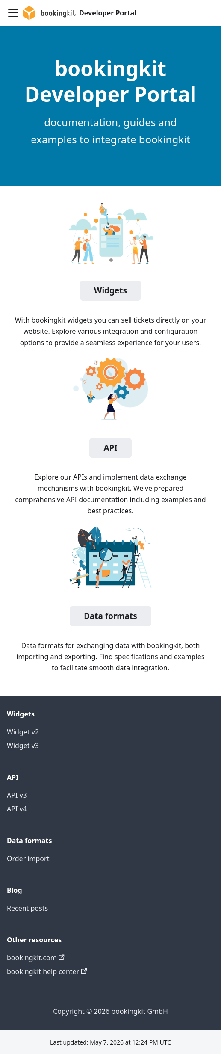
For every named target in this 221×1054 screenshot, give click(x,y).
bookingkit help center (47, 971)
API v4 (17, 809)
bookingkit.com (36, 957)
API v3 (17, 795)
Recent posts (27, 908)
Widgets (110, 290)
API (110, 447)
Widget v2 (23, 732)
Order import (28, 858)
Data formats (110, 616)
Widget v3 (23, 745)
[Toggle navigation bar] (13, 12)
